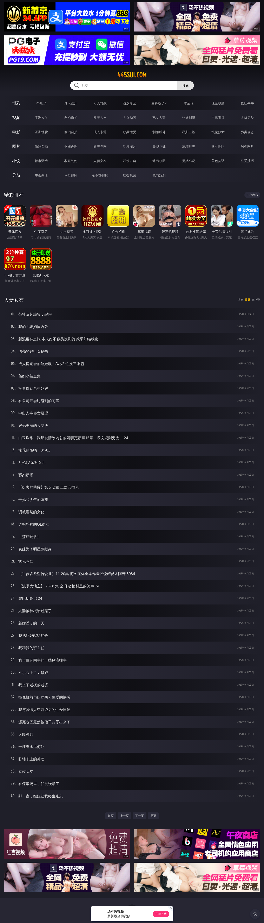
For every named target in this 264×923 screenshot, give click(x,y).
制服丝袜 (159, 132)
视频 (16, 117)
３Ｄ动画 (129, 117)
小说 (16, 160)
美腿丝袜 (159, 146)
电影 (16, 132)
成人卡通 (100, 132)
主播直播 (218, 117)
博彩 (16, 103)
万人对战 (100, 103)
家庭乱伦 (70, 161)
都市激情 (41, 161)
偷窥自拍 (41, 146)
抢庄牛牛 (247, 103)
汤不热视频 (100, 175)
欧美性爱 (129, 132)
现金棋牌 (218, 103)
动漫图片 (129, 146)
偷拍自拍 (70, 132)
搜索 (185, 85)
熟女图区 (218, 146)
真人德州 (70, 103)
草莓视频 (70, 175)
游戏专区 (129, 103)
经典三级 (188, 132)
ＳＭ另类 (247, 117)
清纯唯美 (188, 146)
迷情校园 (159, 161)
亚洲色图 (70, 146)
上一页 (124, 816)
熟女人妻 (159, 117)
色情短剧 (159, 175)
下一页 (139, 816)
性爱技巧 (247, 161)
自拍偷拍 (70, 117)
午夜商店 (41, 175)
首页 (111, 816)
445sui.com (132, 75)
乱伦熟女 (218, 132)
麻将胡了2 (158, 103)
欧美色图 (100, 146)
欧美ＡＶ (100, 117)
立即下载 (161, 914)
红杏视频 (129, 175)
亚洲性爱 (41, 132)
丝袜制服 (188, 117)
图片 (16, 146)
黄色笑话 (218, 161)
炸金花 (188, 103)
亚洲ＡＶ (41, 117)
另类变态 (247, 132)
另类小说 (188, 161)
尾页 (153, 816)
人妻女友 (100, 161)
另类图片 (247, 146)
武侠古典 (129, 161)
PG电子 (41, 103)
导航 (16, 175)
